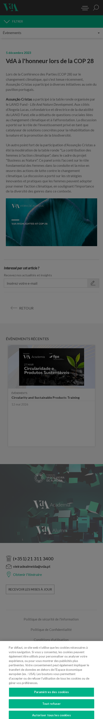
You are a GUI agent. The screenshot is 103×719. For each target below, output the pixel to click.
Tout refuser (51, 707)
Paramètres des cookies (51, 695)
